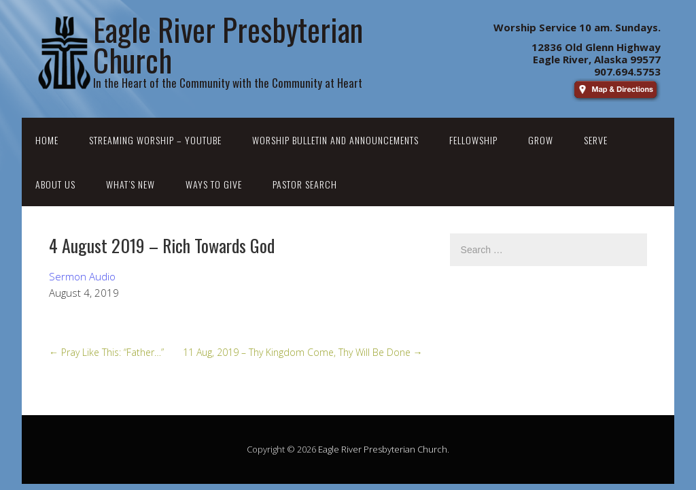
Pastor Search (305, 184)
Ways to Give (214, 184)
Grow (540, 140)
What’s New (130, 184)
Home (46, 140)
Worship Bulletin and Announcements (335, 140)
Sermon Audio (82, 276)
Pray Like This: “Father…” (106, 352)
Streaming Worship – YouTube (155, 140)
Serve (596, 140)
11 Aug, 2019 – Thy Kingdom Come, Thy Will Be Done (303, 352)
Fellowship (473, 140)
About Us (55, 184)
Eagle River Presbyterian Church (382, 449)
